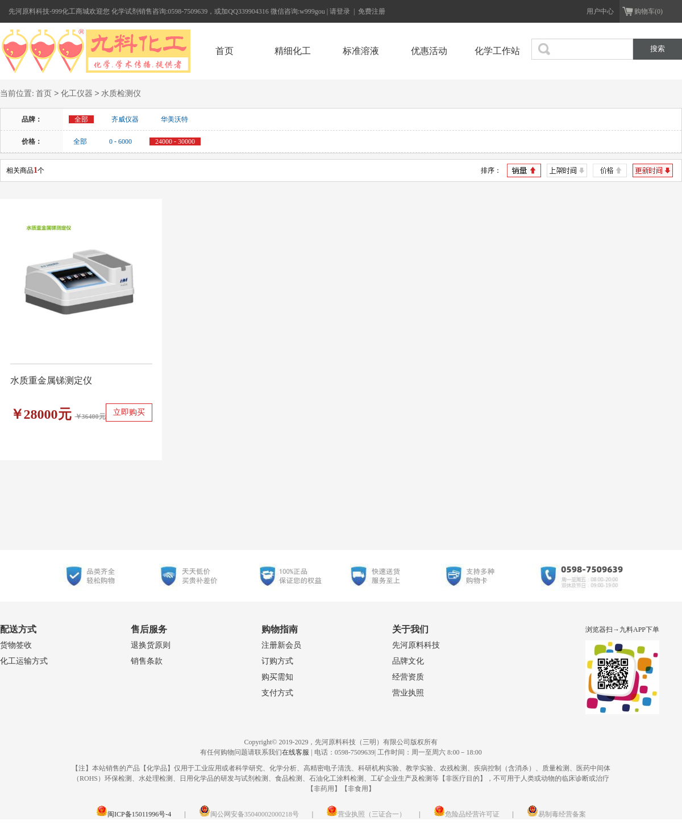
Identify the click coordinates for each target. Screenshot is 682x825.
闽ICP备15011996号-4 (133, 814)
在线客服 (295, 752)
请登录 (341, 11)
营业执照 (408, 693)
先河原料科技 (416, 645)
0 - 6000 (120, 141)
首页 (224, 51)
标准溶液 (361, 51)
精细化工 (293, 51)
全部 (80, 141)
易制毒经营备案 (556, 814)
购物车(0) (648, 11)
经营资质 (408, 677)
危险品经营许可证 (467, 814)
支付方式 (277, 693)
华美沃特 (174, 119)
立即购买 (129, 412)
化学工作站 (497, 51)
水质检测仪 (121, 94)
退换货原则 (150, 645)
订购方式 (277, 661)
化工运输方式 (24, 661)
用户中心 (600, 11)
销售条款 (147, 661)
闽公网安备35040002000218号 (249, 814)
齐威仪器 (125, 119)
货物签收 (16, 645)
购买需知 (277, 677)
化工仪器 (77, 94)
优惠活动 (429, 51)
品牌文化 (408, 661)
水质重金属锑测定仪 (51, 380)
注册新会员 (281, 645)
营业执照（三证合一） (366, 814)
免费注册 (371, 11)
